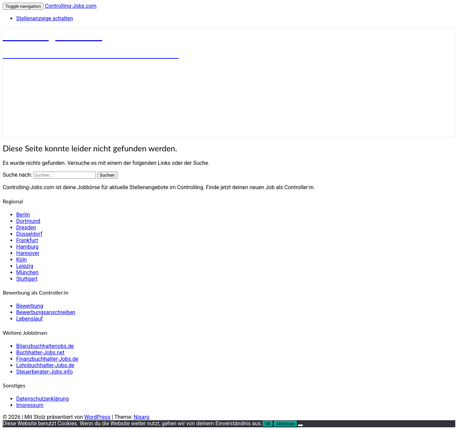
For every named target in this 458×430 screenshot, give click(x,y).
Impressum (30, 405)
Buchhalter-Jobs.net (40, 352)
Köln (21, 259)
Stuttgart (26, 279)
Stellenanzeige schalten (44, 18)
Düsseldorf (29, 234)
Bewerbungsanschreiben (45, 312)
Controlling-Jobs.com (71, 6)
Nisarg (142, 417)
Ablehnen (285, 423)
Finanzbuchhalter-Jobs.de (47, 359)
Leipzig (24, 266)
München (27, 272)
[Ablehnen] (300, 425)
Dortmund (28, 221)
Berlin (23, 214)
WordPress (97, 417)
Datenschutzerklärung (42, 399)
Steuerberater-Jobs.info (44, 372)
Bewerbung (29, 306)
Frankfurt (27, 240)
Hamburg (27, 247)
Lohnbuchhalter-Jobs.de (45, 365)
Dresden (26, 227)
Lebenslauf (29, 318)
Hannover (27, 253)
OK (268, 423)
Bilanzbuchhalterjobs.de (45, 346)
